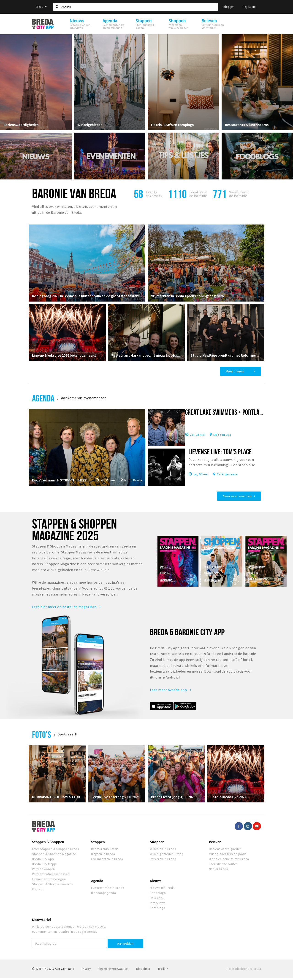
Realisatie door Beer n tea (244, 969)
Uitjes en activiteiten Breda (229, 859)
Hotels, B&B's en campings (172, 124)
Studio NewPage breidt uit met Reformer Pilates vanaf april (226, 355)
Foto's (41, 734)
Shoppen (157, 841)
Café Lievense (227, 474)
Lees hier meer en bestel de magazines (66, 606)
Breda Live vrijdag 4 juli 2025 (173, 796)
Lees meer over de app (170, 689)
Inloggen (228, 7)
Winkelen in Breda (163, 849)
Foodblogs (158, 893)
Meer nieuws (235, 371)
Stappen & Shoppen (48, 841)
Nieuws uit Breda (162, 888)
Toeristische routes (223, 864)
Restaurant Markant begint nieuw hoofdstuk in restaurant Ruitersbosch (146, 355)
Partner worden (43, 869)
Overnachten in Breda (107, 859)
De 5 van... (157, 898)
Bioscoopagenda (103, 893)
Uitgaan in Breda (103, 854)
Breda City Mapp (44, 864)
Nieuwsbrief (41, 919)
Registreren (250, 7)
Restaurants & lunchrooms (247, 124)
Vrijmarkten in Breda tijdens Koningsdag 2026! (188, 296)
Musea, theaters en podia (228, 854)
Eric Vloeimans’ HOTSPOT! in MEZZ (59, 480)
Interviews (157, 903)
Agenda (43, 398)
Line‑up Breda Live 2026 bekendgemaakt (64, 355)
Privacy (86, 969)
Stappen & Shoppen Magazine (54, 854)
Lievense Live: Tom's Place (220, 451)
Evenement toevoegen (49, 879)
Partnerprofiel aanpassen (51, 874)
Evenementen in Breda (107, 888)
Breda (41, 7)
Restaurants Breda (105, 849)
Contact (37, 889)
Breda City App (43, 859)
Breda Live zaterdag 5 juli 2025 (116, 796)
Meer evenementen (237, 496)
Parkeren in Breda (163, 859)
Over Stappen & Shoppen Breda (55, 849)
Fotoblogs (157, 908)
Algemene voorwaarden (114, 969)
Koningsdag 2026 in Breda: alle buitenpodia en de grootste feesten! (85, 296)
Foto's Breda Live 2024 (228, 796)
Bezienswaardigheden (21, 124)
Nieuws (155, 880)
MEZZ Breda (133, 480)
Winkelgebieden (90, 124)
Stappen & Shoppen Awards (52, 884)
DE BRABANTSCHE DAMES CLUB (56, 796)
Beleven (215, 841)
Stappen (98, 841)
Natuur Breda (218, 869)
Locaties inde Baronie (198, 194)
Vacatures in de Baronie (239, 194)
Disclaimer (143, 969)
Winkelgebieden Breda (166, 854)
